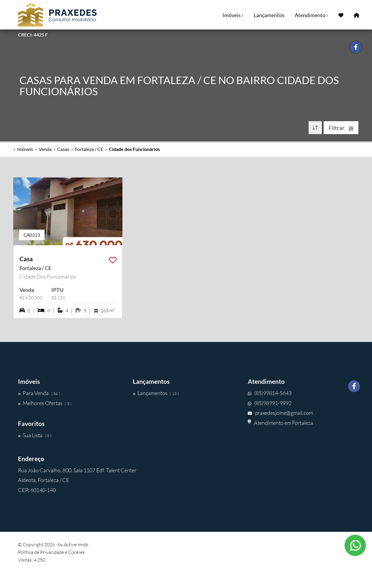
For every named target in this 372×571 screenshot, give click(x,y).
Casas (63, 149)
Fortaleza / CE (89, 149)
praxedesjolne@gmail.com (280, 412)
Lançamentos (269, 15)
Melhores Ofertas (44, 403)
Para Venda (39, 393)
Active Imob (76, 544)
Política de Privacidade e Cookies (51, 552)
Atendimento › (311, 15)
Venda (45, 149)
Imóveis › (232, 15)
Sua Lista (34, 435)
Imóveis (25, 149)
